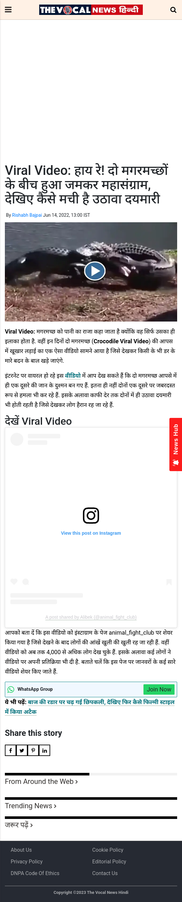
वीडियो (73, 375)
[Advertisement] (91, 103)
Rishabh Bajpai (27, 215)
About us (21, 850)
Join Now (159, 689)
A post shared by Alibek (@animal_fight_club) (91, 617)
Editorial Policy (109, 862)
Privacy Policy (27, 862)
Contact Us (105, 873)
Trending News (28, 806)
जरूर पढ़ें (16, 825)
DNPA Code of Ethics (35, 873)
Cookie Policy (107, 850)
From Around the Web (39, 781)
